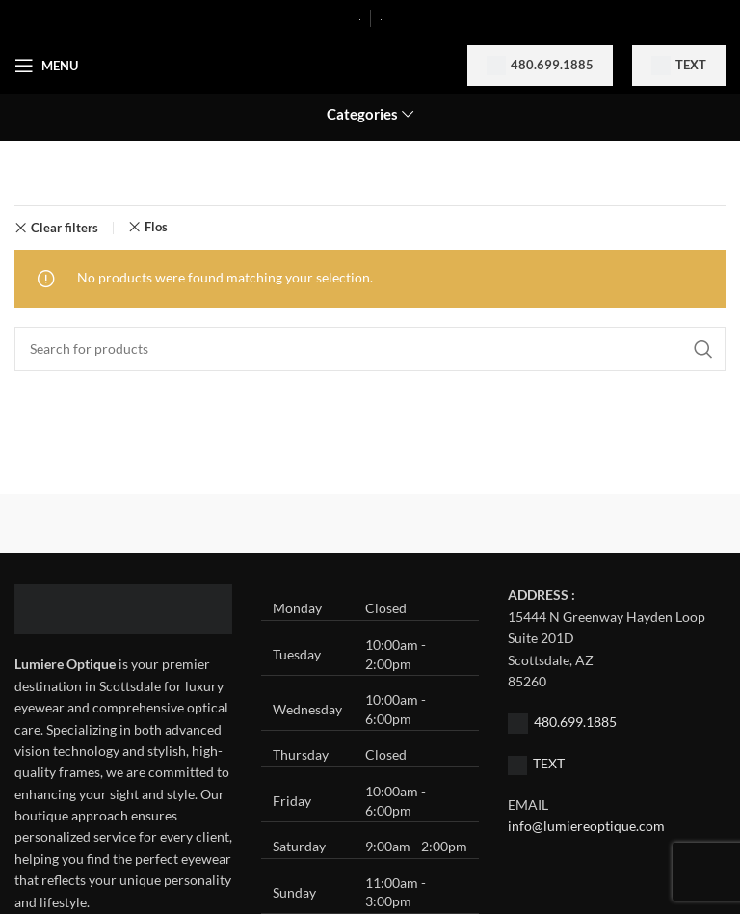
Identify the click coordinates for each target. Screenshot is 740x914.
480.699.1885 (540, 65)
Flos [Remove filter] (156, 227)
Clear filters (64, 228)
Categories (362, 114)
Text (678, 65)
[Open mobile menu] (46, 65)
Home (34, 175)
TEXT (549, 763)
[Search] (370, 349)
